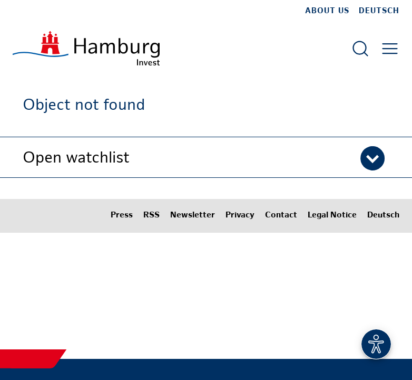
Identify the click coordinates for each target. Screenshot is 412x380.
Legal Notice (332, 216)
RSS (151, 216)
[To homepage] (86, 48)
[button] (206, 157)
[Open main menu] (389, 48)
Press (122, 216)
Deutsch (379, 11)
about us (327, 11)
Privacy (239, 216)
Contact (281, 216)
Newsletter (192, 216)
